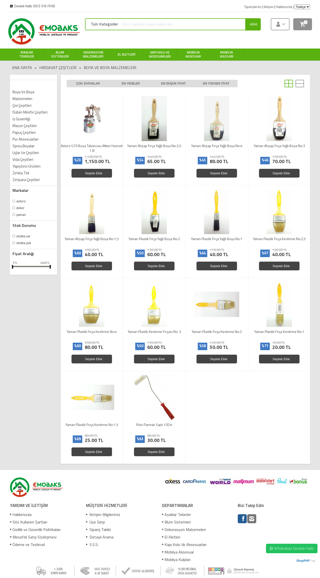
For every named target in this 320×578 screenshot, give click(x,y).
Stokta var (23, 236)
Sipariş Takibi (98, 529)
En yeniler (131, 83)
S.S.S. (92, 544)
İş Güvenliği (21, 119)
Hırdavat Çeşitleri (57, 68)
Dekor (20, 207)
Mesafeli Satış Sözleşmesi (33, 537)
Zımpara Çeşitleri (26, 180)
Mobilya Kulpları (176, 559)
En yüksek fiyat (216, 83)
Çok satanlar (88, 83)
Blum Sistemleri (176, 522)
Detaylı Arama (100, 537)
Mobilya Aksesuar (178, 552)
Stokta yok (23, 242)
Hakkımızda (21, 514)
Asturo (21, 201)
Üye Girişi (95, 522)
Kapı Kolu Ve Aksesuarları (184, 544)
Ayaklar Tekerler (176, 514)
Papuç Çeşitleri (24, 132)
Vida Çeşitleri (22, 159)
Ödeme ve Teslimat (27, 544)
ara (254, 24)
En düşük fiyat (173, 83)
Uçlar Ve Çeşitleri (25, 153)
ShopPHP (303, 560)
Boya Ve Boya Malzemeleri (110, 68)
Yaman (21, 214)
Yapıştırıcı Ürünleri (26, 166)
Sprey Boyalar (23, 146)
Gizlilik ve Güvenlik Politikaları (35, 529)
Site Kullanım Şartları (28, 522)
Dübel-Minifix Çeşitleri (30, 112)
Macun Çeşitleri (24, 126)
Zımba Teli (20, 173)
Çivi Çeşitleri (22, 105)
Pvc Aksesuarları (25, 139)
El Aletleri (171, 537)
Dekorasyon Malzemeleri (184, 529)
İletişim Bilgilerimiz (103, 514)
